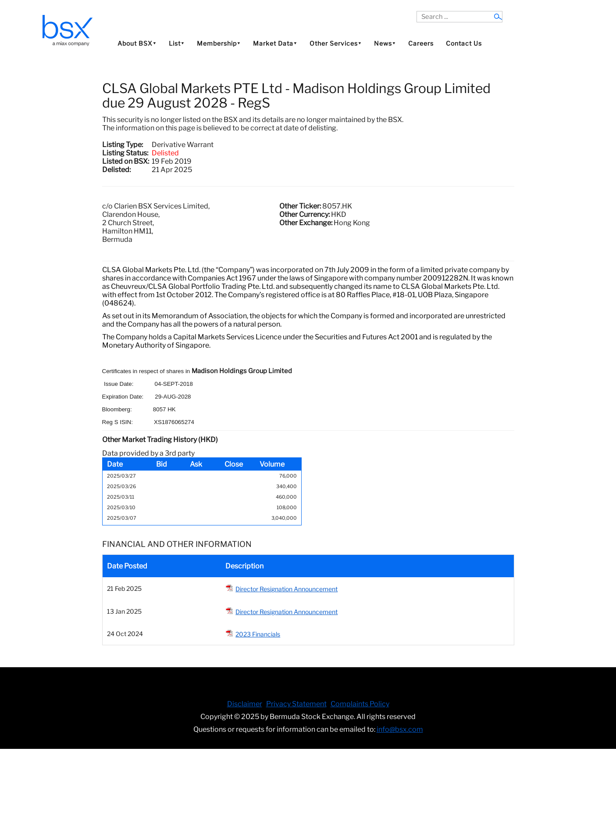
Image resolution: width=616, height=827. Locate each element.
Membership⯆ (219, 43)
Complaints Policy (360, 704)
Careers (421, 43)
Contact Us (464, 43)
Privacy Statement (296, 704)
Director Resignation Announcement (286, 589)
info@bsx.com (400, 729)
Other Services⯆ (336, 43)
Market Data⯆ (275, 43)
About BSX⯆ (137, 43)
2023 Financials (257, 634)
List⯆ (177, 43)
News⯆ (385, 43)
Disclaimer (244, 704)
